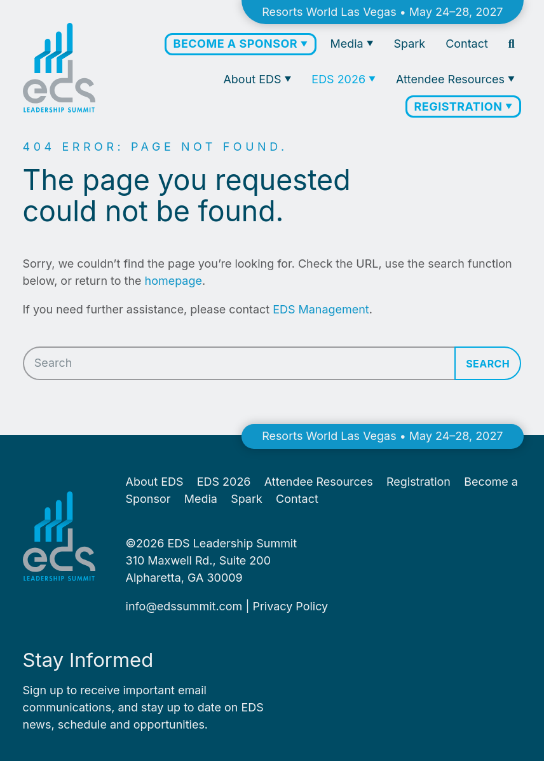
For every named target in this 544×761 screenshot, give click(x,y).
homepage (173, 280)
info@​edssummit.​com (184, 606)
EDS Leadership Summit (232, 543)
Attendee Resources (452, 79)
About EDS (253, 79)
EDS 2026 (340, 79)
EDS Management (321, 309)
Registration (460, 106)
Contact (466, 43)
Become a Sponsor (237, 43)
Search (488, 363)
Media (348, 43)
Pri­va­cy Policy (290, 606)
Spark (410, 43)
